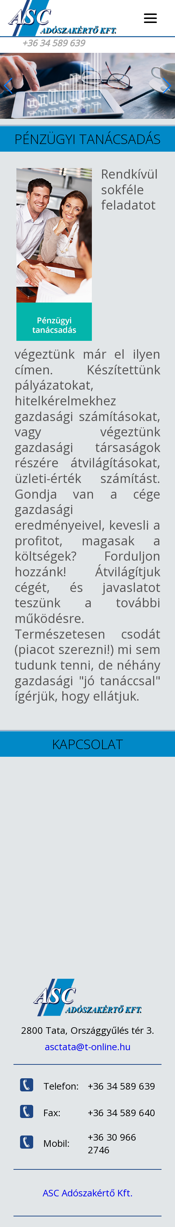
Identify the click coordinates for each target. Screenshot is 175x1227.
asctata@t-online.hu (88, 1046)
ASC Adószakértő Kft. (88, 1193)
